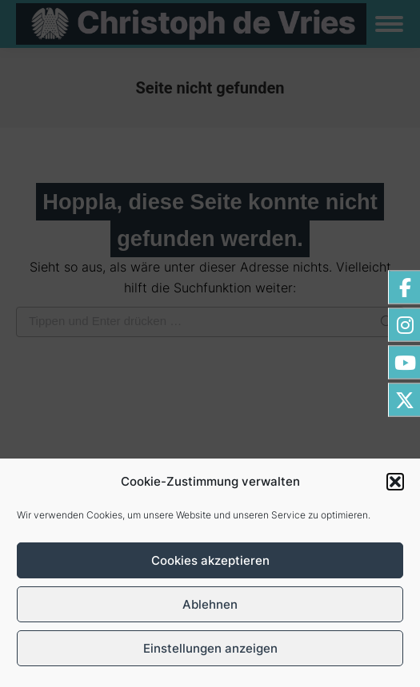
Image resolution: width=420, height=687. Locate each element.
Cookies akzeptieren (210, 560)
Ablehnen (210, 604)
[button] (395, 482)
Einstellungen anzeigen (210, 648)
